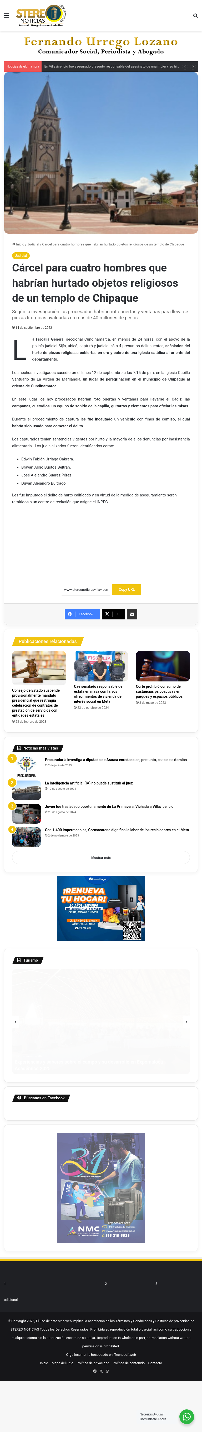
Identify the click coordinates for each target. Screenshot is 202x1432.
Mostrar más (101, 858)
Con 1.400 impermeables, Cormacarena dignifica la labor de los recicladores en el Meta (117, 830)
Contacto (155, 1326)
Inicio (18, 244)
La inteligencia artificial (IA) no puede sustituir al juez (89, 783)
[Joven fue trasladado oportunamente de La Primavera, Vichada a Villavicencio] (26, 814)
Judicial (33, 244)
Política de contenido (129, 1326)
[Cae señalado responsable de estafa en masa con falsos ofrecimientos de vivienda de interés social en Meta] (101, 666)
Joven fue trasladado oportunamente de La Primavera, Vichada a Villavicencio (109, 806)
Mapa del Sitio (62, 1326)
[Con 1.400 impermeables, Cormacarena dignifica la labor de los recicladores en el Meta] (26, 837)
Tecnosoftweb (125, 1318)
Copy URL (127, 589)
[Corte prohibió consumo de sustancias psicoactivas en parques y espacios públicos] (163, 666)
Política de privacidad (93, 1326)
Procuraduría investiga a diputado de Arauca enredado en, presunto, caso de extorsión (116, 760)
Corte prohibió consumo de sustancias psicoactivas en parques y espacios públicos (159, 691)
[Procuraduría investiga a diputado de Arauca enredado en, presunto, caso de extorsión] (26, 767)
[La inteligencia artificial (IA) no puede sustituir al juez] (26, 790)
